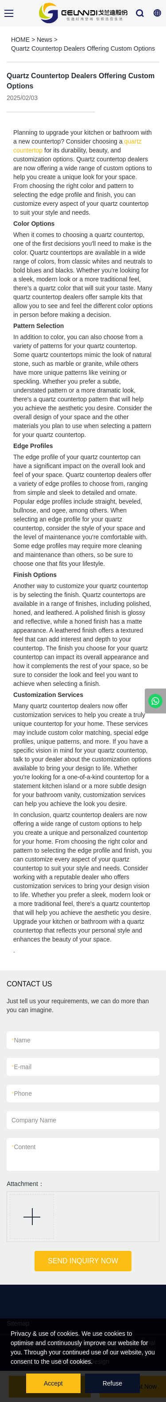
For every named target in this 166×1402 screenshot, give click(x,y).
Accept (53, 1383)
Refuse (112, 1383)
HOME (20, 39)
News (44, 39)
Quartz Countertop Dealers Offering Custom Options (83, 48)
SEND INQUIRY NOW (83, 1261)
